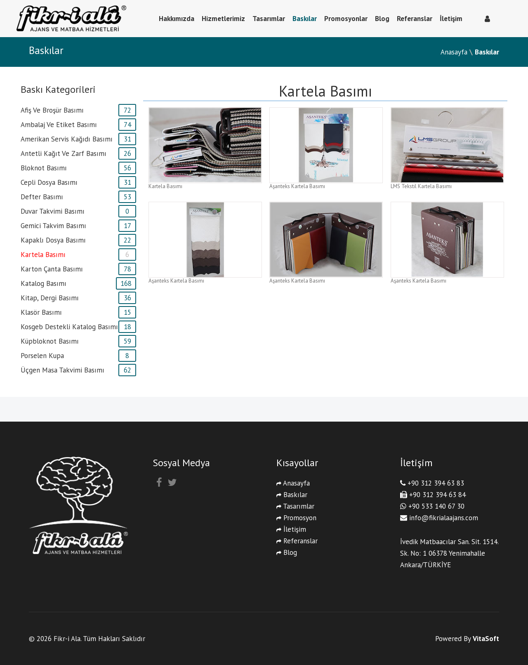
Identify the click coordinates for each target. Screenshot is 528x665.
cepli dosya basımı (49, 182)
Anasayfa (454, 52)
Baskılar (304, 18)
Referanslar (414, 18)
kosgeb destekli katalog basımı (69, 326)
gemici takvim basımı (53, 225)
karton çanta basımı (52, 269)
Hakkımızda (176, 18)
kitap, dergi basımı (50, 297)
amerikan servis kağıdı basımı (67, 139)
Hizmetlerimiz (223, 18)
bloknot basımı (44, 167)
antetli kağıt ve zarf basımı (63, 153)
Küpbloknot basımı (50, 341)
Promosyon (296, 517)
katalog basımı (43, 283)
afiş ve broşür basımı (52, 110)
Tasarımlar (268, 18)
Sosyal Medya (181, 462)
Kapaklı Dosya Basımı (53, 240)
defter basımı (42, 196)
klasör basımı (41, 312)
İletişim (451, 18)
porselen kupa (42, 355)
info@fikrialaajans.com (443, 517)
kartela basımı (43, 254)
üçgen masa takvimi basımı (62, 370)
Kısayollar (297, 462)
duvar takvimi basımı (53, 211)
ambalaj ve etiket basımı (59, 124)
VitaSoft (486, 638)
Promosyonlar (346, 18)
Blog (382, 18)
